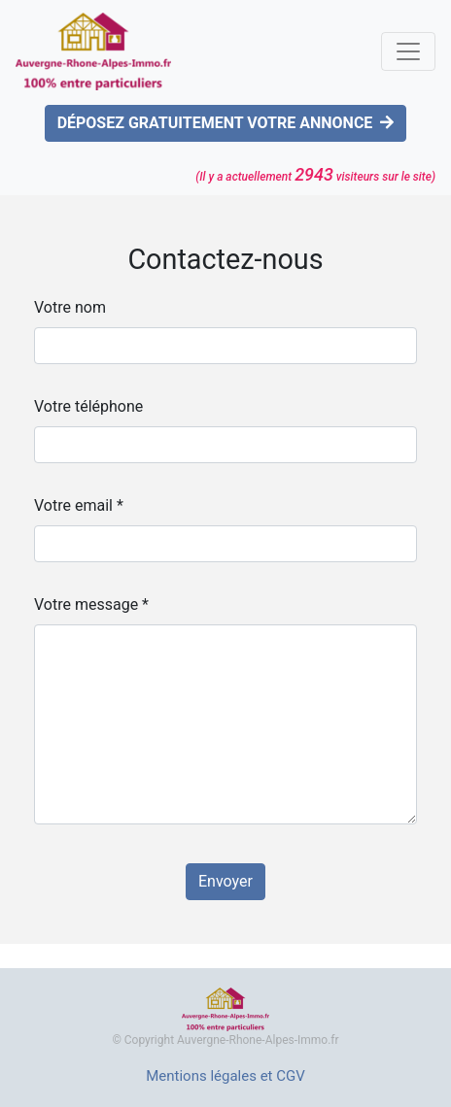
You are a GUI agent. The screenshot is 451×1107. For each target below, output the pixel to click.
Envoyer (225, 881)
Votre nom (70, 307)
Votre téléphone (88, 406)
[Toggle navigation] (408, 51)
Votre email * (78, 505)
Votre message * (91, 604)
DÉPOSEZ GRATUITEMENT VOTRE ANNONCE (226, 123)
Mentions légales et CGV (225, 1076)
